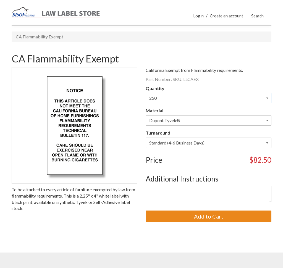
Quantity (155, 88)
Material (154, 110)
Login (198, 15)
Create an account (226, 15)
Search (257, 15)
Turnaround (158, 132)
